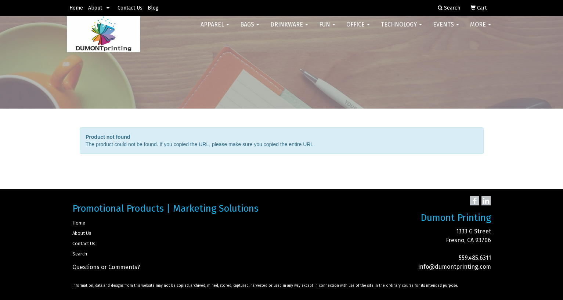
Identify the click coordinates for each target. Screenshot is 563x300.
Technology (401, 29)
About (95, 8)
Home (76, 8)
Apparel (215, 29)
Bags (249, 29)
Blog (153, 8)
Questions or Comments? (106, 267)
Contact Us (130, 8)
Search (79, 254)
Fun (327, 29)
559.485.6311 (475, 257)
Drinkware (289, 29)
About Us (81, 233)
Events (446, 29)
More (480, 29)
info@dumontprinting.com (454, 266)
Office (358, 29)
